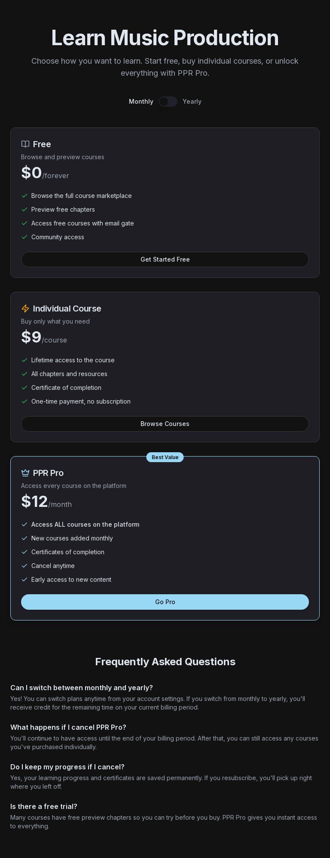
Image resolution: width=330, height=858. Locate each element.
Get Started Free (165, 259)
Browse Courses (165, 423)
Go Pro (165, 601)
